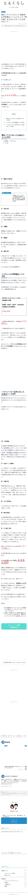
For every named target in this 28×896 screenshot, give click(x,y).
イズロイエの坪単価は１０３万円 (15, 122)
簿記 (15, 886)
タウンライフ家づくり (10, 596)
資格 (14, 879)
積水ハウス (15, 875)
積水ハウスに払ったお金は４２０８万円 (15, 119)
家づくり (7, 792)
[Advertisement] (14, 47)
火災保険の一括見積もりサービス (15, 452)
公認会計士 (15, 884)
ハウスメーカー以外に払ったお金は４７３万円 (15, 125)
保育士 (15, 882)
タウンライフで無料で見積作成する (14, 626)
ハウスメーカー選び (15, 873)
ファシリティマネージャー (15, 881)
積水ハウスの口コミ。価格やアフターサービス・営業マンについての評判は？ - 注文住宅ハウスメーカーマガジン (14, 781)
